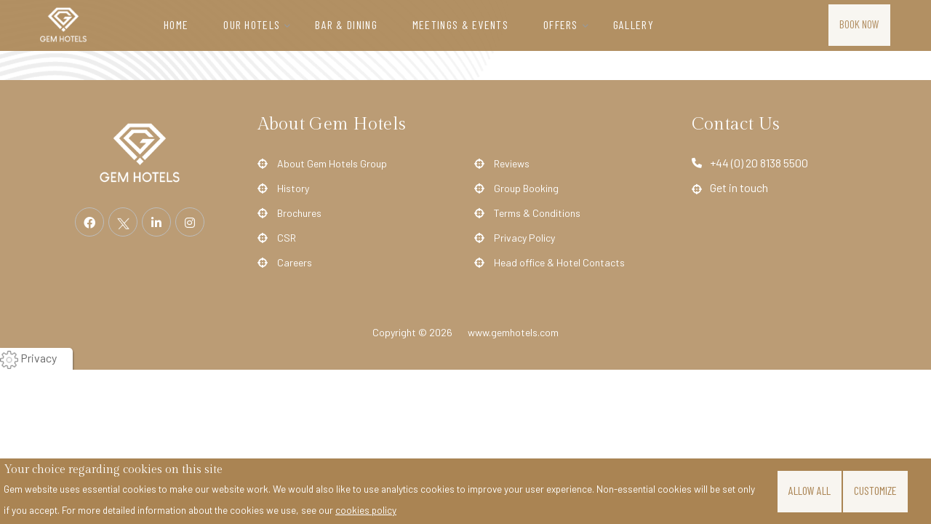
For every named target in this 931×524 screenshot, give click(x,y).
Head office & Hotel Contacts (559, 262)
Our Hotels (251, 24)
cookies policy (365, 510)
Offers (560, 24)
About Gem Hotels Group (332, 163)
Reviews (512, 163)
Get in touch (739, 187)
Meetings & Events (460, 24)
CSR (286, 238)
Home (176, 24)
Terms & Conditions (537, 213)
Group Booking (526, 188)
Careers (294, 262)
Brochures (299, 213)
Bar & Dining (346, 24)
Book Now (859, 24)
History (293, 188)
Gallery (633, 24)
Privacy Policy (524, 238)
